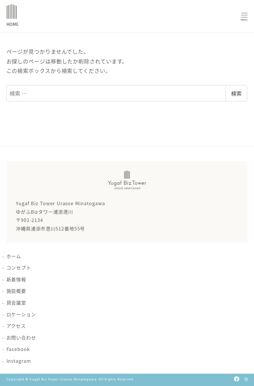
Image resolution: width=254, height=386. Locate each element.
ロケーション (21, 314)
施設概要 (16, 290)
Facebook (18, 348)
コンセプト (18, 267)
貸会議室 (16, 302)
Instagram (18, 360)
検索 (236, 93)
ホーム (13, 256)
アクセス (16, 325)
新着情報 (16, 279)
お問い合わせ (21, 337)
